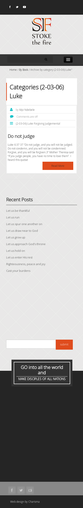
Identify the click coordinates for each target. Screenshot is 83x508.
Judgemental (52, 123)
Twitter (17, 7)
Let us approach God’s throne (26, 244)
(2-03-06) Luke (24, 123)
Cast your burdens (18, 271)
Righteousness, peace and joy (25, 264)
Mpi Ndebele (27, 110)
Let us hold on (15, 251)
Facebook (9, 7)
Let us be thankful (18, 211)
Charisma (34, 502)
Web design (17, 502)
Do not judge (21, 136)
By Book (23, 70)
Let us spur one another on (24, 224)
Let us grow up (15, 237)
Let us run (12, 217)
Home (13, 70)
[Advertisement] (41, 307)
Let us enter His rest (19, 257)
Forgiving (39, 123)
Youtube (24, 7)
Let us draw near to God (22, 231)
